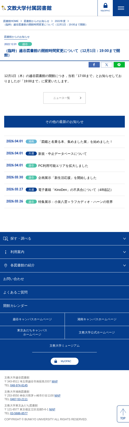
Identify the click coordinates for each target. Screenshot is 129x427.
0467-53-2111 (19, 399)
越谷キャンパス (32, 319)
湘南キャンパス (96, 319)
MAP (55, 381)
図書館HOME (11, 21)
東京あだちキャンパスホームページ (32, 332)
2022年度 (60, 21)
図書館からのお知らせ (36, 21)
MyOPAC (66, 361)
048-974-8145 (19, 385)
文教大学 (97, 332)
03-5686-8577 (19, 413)
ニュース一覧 (61, 98)
